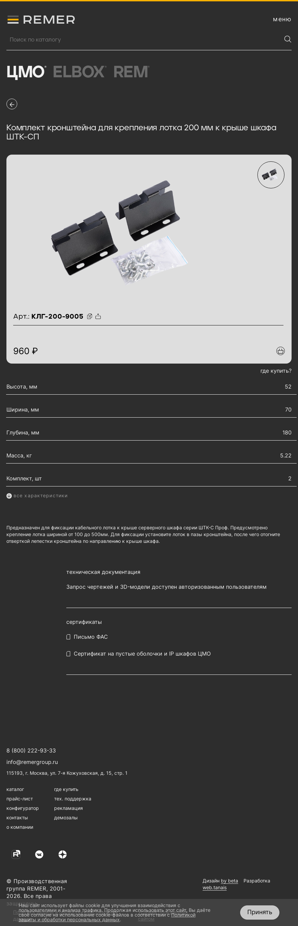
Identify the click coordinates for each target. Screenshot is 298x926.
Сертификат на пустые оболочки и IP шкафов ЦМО (142, 654)
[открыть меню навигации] (282, 19)
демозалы (66, 817)
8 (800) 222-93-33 (31, 750)
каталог (15, 789)
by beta (229, 880)
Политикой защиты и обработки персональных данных (107, 917)
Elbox (79, 72)
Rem (131, 72)
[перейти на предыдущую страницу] (11, 104)
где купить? (276, 370)
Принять (259, 912)
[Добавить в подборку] (280, 351)
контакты (17, 817)
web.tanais (215, 887)
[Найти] (288, 39)
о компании (19, 827)
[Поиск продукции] (143, 39)
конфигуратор (22, 808)
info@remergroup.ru (32, 762)
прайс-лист (19, 798)
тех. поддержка (72, 798)
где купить (66, 789)
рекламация (68, 808)
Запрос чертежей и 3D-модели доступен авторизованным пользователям (166, 587)
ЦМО (26, 72)
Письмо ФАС (91, 637)
